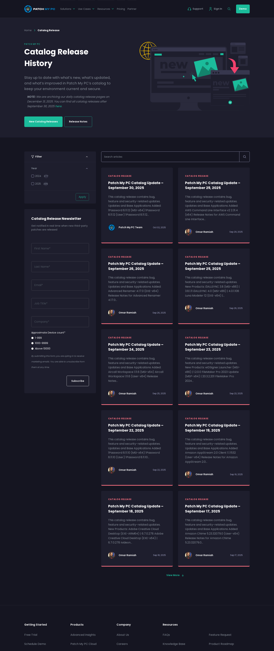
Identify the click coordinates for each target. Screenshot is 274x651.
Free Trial (30, 635)
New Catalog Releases (43, 121)
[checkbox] (60, 343)
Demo (243, 9)
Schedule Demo (35, 644)
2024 (36, 176)
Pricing (121, 9)
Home (28, 30)
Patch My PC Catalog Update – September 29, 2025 (212, 185)
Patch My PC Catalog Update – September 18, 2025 (135, 509)
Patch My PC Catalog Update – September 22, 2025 (135, 428)
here (58, 106)
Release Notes (78, 121)
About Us (123, 635)
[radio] (60, 338)
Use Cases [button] (86, 9)
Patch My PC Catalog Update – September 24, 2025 (135, 347)
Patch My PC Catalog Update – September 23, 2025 (212, 347)
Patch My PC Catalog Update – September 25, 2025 (212, 266)
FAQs (166, 635)
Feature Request (220, 635)
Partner (132, 9)
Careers (122, 644)
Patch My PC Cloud (83, 644)
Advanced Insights (83, 635)
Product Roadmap (221, 644)
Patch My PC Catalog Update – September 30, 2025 (135, 185)
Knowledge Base (174, 644)
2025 (36, 183)
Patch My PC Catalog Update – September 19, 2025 (212, 428)
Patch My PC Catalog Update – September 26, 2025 (135, 266)
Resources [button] (106, 9)
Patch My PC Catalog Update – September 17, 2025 (212, 509)
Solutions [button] (67, 9)
